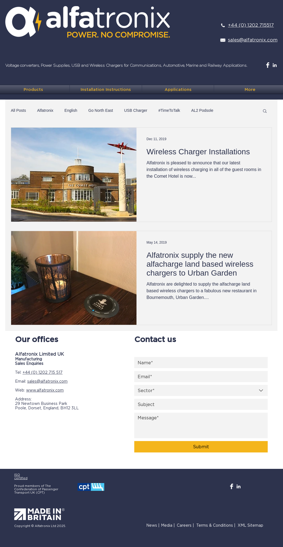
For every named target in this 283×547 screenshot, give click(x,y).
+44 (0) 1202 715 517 (43, 372)
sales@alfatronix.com (47, 381)
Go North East (100, 110)
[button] (264, 111)
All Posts (18, 110)
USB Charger (135, 110)
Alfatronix (45, 110)
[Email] (199, 376)
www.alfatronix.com (45, 390)
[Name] (199, 362)
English (70, 110)
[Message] (201, 425)
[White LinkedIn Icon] (274, 65)
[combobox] (201, 390)
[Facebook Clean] (267, 65)
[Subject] (199, 404)
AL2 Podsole (202, 110)
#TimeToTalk (169, 110)
